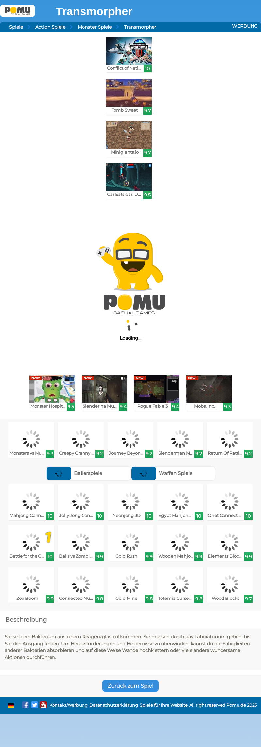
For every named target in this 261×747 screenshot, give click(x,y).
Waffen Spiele (161, 473)
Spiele (16, 27)
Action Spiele (50, 27)
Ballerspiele (74, 473)
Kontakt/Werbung (68, 705)
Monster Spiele (95, 27)
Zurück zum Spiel (130, 686)
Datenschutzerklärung (113, 705)
